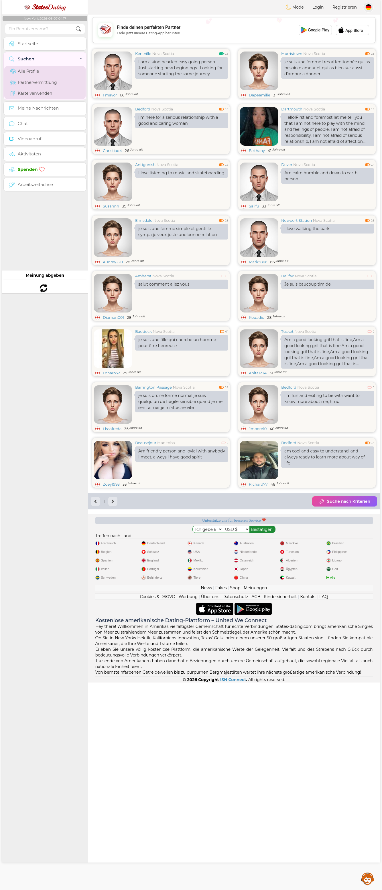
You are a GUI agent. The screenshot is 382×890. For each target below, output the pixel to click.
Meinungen (255, 795)
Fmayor (110, 95)
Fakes (221, 795)
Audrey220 (113, 306)
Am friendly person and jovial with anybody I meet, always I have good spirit (181, 542)
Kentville (143, 53)
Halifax (287, 320)
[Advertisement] (234, 30)
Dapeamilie (259, 95)
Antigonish (145, 164)
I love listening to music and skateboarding (181, 172)
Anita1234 (258, 417)
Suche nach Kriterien (344, 589)
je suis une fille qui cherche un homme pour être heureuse (177, 386)
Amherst (143, 320)
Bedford (142, 109)
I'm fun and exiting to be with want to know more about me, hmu (322, 486)
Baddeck (143, 375)
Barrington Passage (153, 475)
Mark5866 (258, 306)
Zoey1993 (111, 572)
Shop (235, 795)
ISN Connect (233, 887)
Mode (294, 7)
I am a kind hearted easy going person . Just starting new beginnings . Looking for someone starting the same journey (180, 67)
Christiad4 (112, 150)
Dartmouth (291, 109)
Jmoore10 (258, 517)
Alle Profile (24, 71)
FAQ (323, 804)
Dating (45, 7)
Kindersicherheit (280, 804)
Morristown (291, 53)
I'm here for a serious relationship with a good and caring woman (178, 120)
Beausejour (145, 531)
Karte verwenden (31, 93)
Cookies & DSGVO (158, 804)
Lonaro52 (111, 417)
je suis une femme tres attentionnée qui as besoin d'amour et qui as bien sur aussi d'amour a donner (327, 67)
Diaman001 (113, 361)
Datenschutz (235, 804)
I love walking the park (307, 272)
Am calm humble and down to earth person (321, 175)
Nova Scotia (163, 53)
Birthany (257, 150)
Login (318, 7)
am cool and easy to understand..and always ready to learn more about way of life (324, 545)
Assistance (367, 878)
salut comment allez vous (164, 328)
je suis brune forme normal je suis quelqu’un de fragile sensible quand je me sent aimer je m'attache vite (180, 489)
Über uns (210, 804)
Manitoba (166, 531)
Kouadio (256, 361)
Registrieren (344, 7)
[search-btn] (78, 29)
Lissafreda (112, 517)
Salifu (254, 206)
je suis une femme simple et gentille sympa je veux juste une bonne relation (177, 275)
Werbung (188, 804)
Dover (286, 164)
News (206, 795)
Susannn (111, 206)
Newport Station (296, 264)
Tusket (287, 375)
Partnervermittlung (33, 82)
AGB (255, 804)
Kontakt (308, 804)
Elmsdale (143, 264)
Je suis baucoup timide (307, 328)
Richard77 (258, 572)
